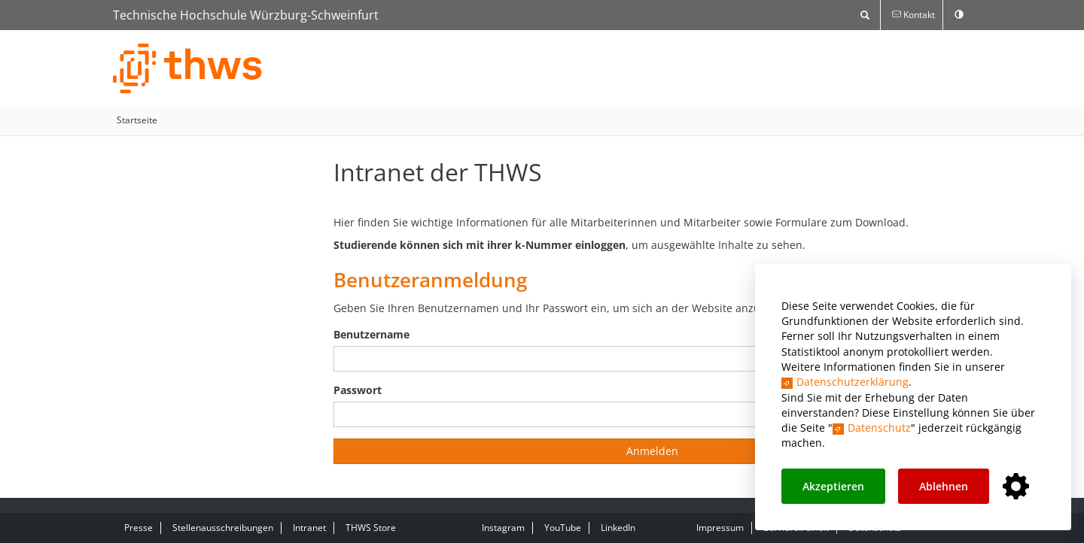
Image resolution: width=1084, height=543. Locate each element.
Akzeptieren (833, 486)
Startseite (137, 120)
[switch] (959, 15)
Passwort (357, 390)
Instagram (503, 527)
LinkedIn (618, 527)
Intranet (309, 527)
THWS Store (371, 527)
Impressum (720, 527)
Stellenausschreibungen (222, 527)
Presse (138, 527)
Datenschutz (879, 427)
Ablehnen (943, 486)
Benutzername (371, 334)
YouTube (562, 527)
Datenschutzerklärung (852, 382)
